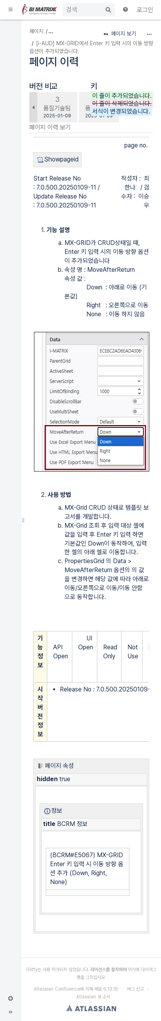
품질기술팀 (57, 108)
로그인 (145, 10)
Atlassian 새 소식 (93, 997)
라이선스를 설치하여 (108, 969)
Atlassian (91, 1008)
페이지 (36, 31)
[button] (11, 10)
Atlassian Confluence (57, 989)
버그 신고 (135, 989)
